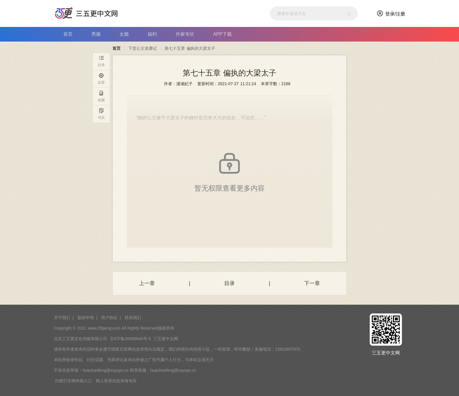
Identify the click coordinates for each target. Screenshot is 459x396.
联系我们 (133, 317)
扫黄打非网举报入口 (73, 380)
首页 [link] (116, 48)
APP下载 (222, 34)
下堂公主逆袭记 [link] (142, 48)
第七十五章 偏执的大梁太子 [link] (190, 48)
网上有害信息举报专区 (116, 380)
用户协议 (109, 317)
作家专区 (185, 34)
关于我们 (62, 317)
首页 (68, 34)
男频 (96, 34)
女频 (124, 34)
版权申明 (86, 317)
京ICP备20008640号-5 (130, 338)
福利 (152, 34)
